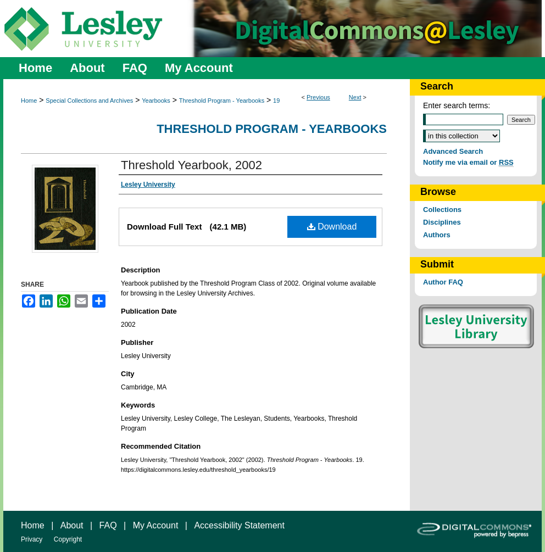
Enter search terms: (456, 105)
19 (276, 100)
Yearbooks (156, 100)
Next (355, 97)
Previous (318, 97)
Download (332, 226)
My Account (156, 525)
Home (29, 100)
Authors (437, 235)
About (72, 525)
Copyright (68, 539)
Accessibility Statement (239, 525)
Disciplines (442, 222)
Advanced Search (453, 151)
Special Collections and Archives (89, 100)
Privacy (31, 539)
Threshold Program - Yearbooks (221, 100)
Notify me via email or (468, 162)
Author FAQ (443, 282)
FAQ (108, 525)
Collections (442, 209)
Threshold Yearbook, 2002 (191, 165)
